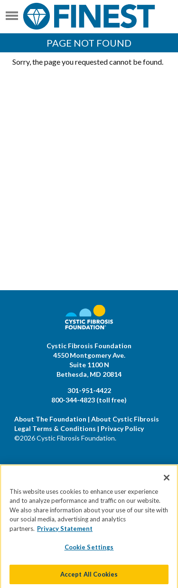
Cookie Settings (89, 550)
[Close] (166, 480)
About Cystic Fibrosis (125, 419)
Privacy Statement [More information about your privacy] (65, 531)
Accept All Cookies (89, 577)
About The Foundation (50, 419)
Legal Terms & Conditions (55, 428)
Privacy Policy (122, 428)
